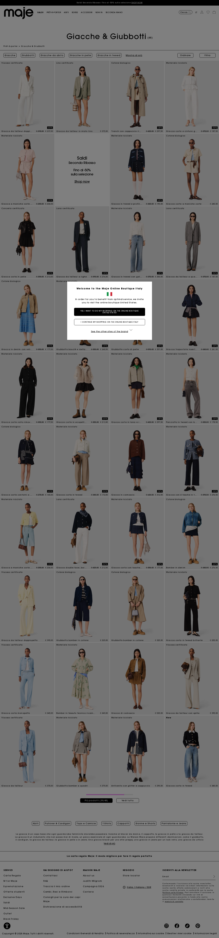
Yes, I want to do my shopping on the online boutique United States (109, 312)
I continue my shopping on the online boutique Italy (109, 322)
